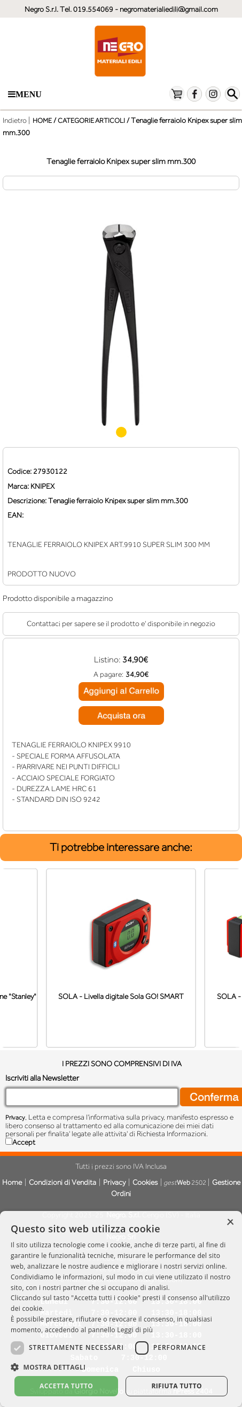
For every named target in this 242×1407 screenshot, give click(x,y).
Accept (23, 1142)
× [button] (230, 1222)
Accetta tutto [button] (66, 1385)
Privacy (15, 1117)
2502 (184, 1182)
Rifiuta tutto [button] (176, 1385)
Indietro (15, 120)
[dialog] (121, 1309)
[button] (121, 1366)
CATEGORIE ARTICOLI (91, 120)
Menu (25, 94)
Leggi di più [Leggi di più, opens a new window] (135, 1329)
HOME (42, 120)
